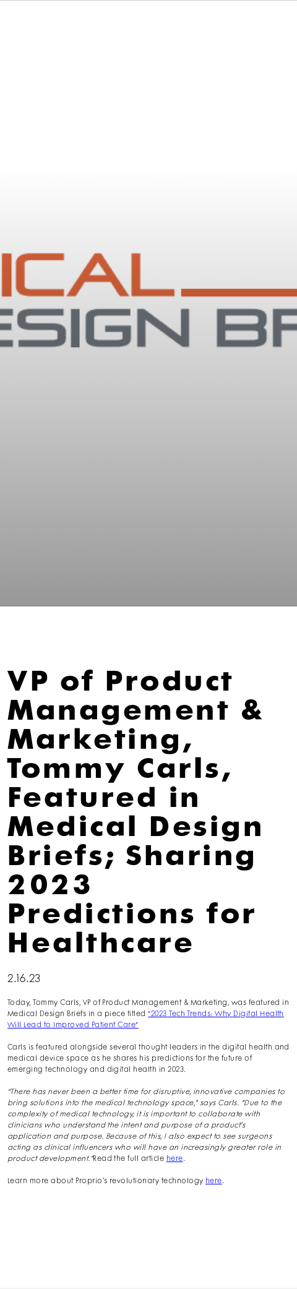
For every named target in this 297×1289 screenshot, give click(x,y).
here (174, 1158)
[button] (268, 29)
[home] (47, 29)
